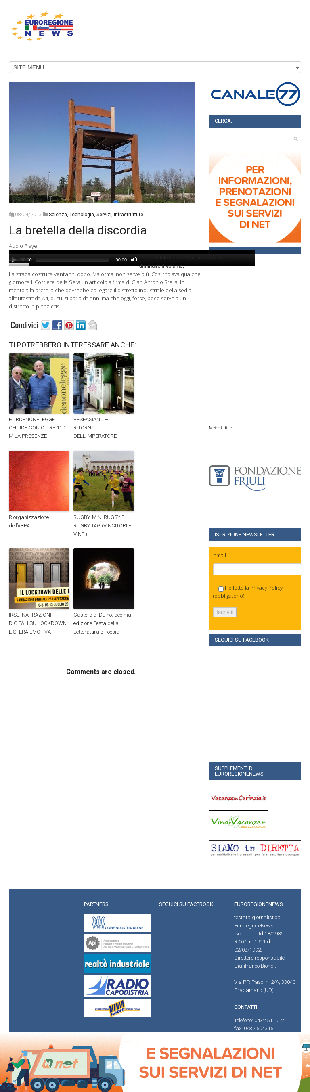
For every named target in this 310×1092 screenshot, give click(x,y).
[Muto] (134, 260)
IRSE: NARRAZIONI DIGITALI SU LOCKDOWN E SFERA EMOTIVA (38, 623)
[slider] (72, 260)
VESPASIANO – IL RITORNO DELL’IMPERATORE (95, 427)
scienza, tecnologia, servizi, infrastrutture (96, 215)
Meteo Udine (220, 428)
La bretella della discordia (78, 230)
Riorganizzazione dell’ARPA (29, 521)
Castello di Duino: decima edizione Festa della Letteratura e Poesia (102, 623)
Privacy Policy (266, 587)
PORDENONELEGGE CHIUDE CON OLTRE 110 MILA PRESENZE (37, 427)
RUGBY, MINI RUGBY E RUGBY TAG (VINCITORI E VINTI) (102, 525)
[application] (132, 258)
